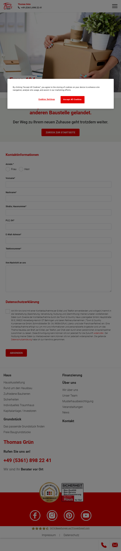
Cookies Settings (46, 99)
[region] (60, 94)
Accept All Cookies (72, 99)
